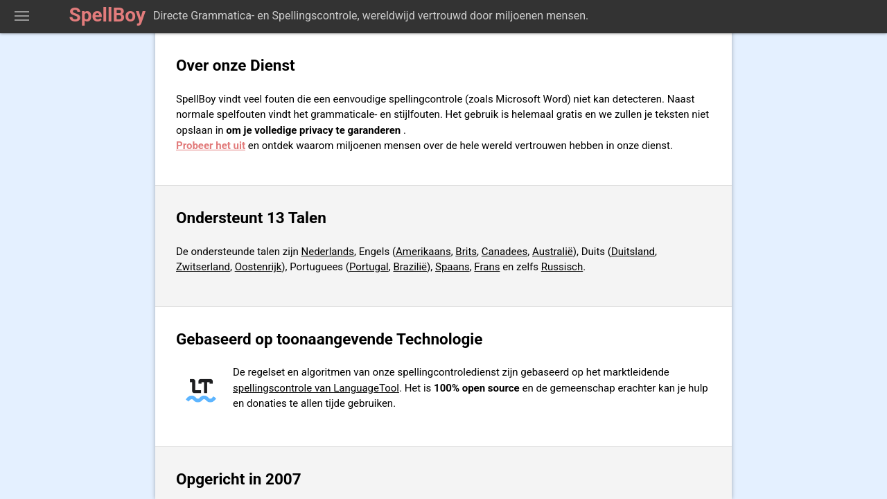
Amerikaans (423, 251)
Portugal (369, 267)
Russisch (562, 267)
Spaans (452, 267)
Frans (487, 267)
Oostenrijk (258, 267)
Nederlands (327, 251)
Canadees (504, 251)
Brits (466, 251)
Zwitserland (203, 267)
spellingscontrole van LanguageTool (316, 388)
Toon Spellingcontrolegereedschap (21, 16)
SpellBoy (107, 14)
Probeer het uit (210, 145)
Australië (552, 251)
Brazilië (410, 267)
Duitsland (633, 251)
